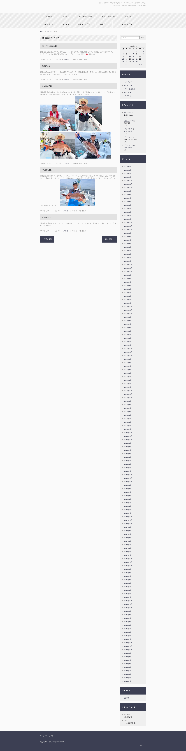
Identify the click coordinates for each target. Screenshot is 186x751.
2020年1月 (128, 429)
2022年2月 (128, 342)
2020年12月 (128, 391)
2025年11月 (128, 184)
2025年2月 (128, 216)
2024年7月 (128, 240)
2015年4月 (128, 629)
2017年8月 (128, 531)
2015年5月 (128, 625)
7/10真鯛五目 (47, 86)
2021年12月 (128, 349)
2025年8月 (128, 195)
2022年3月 (128, 338)
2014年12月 (128, 643)
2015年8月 (128, 615)
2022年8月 (128, 321)
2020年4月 (128, 419)
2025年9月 (128, 191)
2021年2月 (128, 384)
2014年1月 (128, 681)
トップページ (48, 17)
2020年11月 (128, 394)
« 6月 (126, 64)
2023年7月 (128, 282)
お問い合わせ (48, 24)
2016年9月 (128, 569)
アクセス (66, 24)
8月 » (140, 64)
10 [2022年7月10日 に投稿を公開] (143, 54)
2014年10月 (128, 650)
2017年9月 (128, 527)
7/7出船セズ (46, 217)
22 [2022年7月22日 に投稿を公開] (136, 59)
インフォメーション (109, 17)
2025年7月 (128, 198)
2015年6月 (128, 622)
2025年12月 (128, 181)
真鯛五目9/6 (128, 121)
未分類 (66, 59)
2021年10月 (128, 356)
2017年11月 (128, 520)
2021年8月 (128, 363)
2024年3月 (128, 254)
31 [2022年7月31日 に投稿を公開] (143, 62)
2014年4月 (128, 671)
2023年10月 (128, 272)
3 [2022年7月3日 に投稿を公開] (143, 51)
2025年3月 (128, 212)
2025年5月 (128, 205)
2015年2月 (128, 636)
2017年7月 (128, 534)
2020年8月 (128, 405)
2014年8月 (128, 657)
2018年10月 (128, 482)
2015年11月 (128, 604)
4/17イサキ (128, 85)
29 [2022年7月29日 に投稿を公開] (136, 62)
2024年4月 (128, 251)
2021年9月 (128, 359)
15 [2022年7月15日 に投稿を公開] (136, 56)
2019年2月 (128, 468)
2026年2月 (128, 174)
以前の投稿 (47, 239)
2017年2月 (128, 552)
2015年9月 (128, 611)
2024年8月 (128, 237)
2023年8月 (128, 279)
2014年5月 (128, 667)
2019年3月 (128, 464)
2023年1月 (128, 303)
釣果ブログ (104, 24)
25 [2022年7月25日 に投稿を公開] (123, 62)
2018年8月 (128, 489)
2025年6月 (128, 202)
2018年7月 (128, 492)
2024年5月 (128, 247)
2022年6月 (128, 328)
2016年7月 (128, 576)
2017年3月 (128, 548)
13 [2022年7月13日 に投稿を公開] (130, 56)
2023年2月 (128, 300)
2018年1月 (128, 513)
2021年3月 (128, 380)
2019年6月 (128, 454)
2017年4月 (128, 545)
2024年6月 (128, 244)
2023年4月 (128, 293)
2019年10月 (128, 440)
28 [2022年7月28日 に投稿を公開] (133, 62)
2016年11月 (128, 562)
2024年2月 (128, 258)
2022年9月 (128, 317)
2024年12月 (128, 223)
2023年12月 (128, 265)
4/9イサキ (127, 92)
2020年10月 (128, 398)
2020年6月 (128, 412)
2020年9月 (128, 401)
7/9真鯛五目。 (47, 170)
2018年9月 (128, 485)
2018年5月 (128, 499)
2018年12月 (128, 475)
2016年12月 (128, 559)
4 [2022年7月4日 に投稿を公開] (123, 54)
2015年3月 (128, 632)
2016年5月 (128, 583)
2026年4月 (128, 167)
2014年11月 (128, 646)
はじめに (66, 17)
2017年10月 (128, 524)
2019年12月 (128, 433)
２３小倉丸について (85, 17)
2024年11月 (128, 226)
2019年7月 (128, 450)
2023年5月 (128, 289)
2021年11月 (128, 352)
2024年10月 (128, 230)
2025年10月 (128, 188)
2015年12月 (128, 601)
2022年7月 (128, 324)
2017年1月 (128, 555)
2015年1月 (128, 639)
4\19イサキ (128, 82)
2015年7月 (128, 618)
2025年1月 (128, 219)
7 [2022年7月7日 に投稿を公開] (133, 54)
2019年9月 (128, 443)
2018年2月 (128, 510)
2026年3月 (128, 170)
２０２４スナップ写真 (125, 24)
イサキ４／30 (129, 145)
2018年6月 (128, 496)
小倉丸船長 (128, 131)
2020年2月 (128, 426)
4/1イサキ (127, 96)
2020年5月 (128, 415)
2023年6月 (128, 286)
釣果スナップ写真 (84, 24)
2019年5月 (128, 457)
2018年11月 (128, 478)
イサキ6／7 (128, 129)
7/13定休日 (46, 66)
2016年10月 (128, 566)
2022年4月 (128, 335)
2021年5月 (128, 373)
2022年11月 (128, 310)
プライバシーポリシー (47, 736)
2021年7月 (128, 366)
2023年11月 (128, 268)
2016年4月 (128, 587)
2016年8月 (128, 573)
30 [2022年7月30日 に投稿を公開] (140, 62)
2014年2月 (128, 678)
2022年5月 (128, 331)
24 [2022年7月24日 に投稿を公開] (143, 59)
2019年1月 (128, 471)
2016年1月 (128, 597)
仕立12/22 (127, 113)
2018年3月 (128, 506)
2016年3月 (128, 590)
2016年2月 (128, 594)
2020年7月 (128, 408)
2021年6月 (128, 370)
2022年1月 (128, 345)
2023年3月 (128, 296)
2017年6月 (128, 538)
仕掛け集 (128, 17)
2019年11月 (128, 436)
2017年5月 (128, 541)
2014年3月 (128, 674)
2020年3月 (128, 422)
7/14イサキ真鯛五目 (49, 46)
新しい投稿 (109, 239)
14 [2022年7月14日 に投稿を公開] (133, 56)
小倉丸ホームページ (47, 11)
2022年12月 (128, 307)
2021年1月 (128, 387)
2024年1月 (128, 261)
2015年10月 (128, 608)
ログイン (143, 745)
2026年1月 (128, 177)
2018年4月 (128, 503)
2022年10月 (128, 314)
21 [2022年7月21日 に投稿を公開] (133, 59)
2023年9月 (128, 275)
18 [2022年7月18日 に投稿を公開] (123, 59)
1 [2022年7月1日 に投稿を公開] (136, 51)
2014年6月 (128, 664)
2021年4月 (128, 377)
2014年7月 (128, 660)
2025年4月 (128, 209)
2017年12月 (128, 517)
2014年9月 (128, 653)
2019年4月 (128, 461)
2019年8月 (128, 447)
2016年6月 (128, 580)
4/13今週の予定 (129, 89)
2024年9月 (128, 233)
